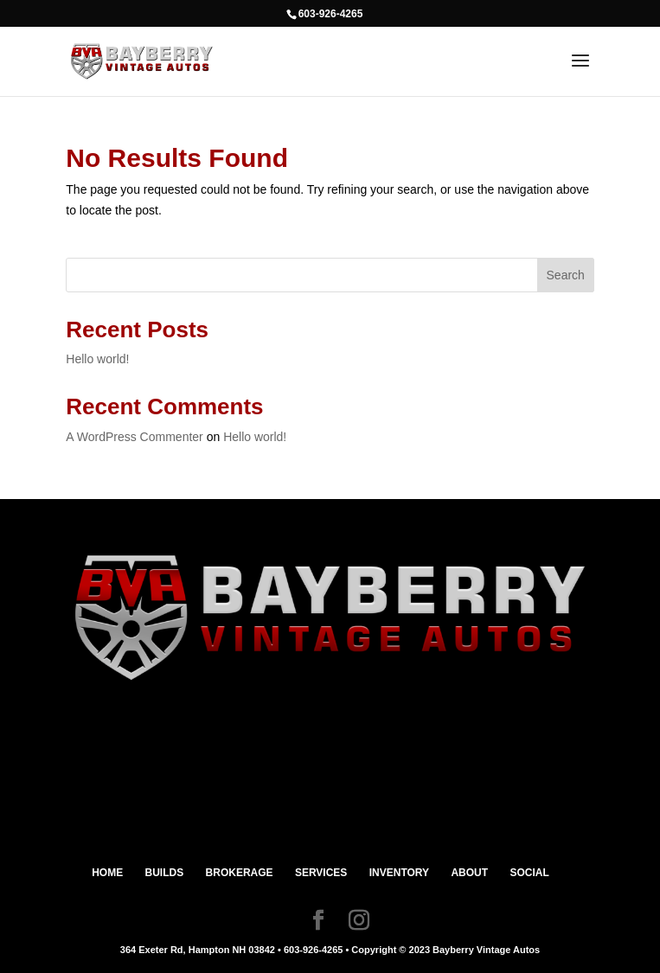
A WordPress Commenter (134, 437)
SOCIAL (528, 873)
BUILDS (164, 873)
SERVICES (321, 873)
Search (566, 275)
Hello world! (97, 359)
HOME (107, 873)
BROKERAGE (239, 873)
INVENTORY (399, 873)
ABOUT (469, 873)
